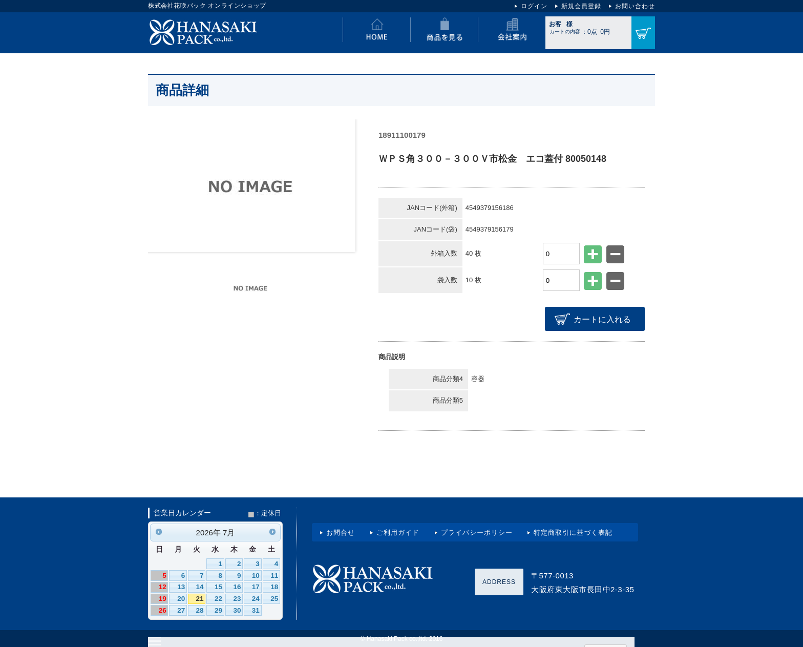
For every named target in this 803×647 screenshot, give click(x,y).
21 (200, 597)
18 (274, 586)
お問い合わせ (635, 6)
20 (181, 597)
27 (181, 609)
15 (218, 586)
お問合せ (340, 531)
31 (256, 609)
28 (200, 609)
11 (274, 574)
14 (200, 586)
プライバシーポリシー (477, 531)
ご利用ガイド (397, 531)
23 (237, 597)
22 (218, 597)
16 (237, 586)
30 (237, 609)
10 (256, 574)
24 (256, 597)
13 (181, 586)
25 (274, 597)
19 (162, 597)
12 (162, 586)
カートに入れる (603, 319)
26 (162, 609)
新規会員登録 (581, 6)
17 (256, 586)
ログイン (534, 6)
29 (218, 609)
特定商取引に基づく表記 (573, 531)
